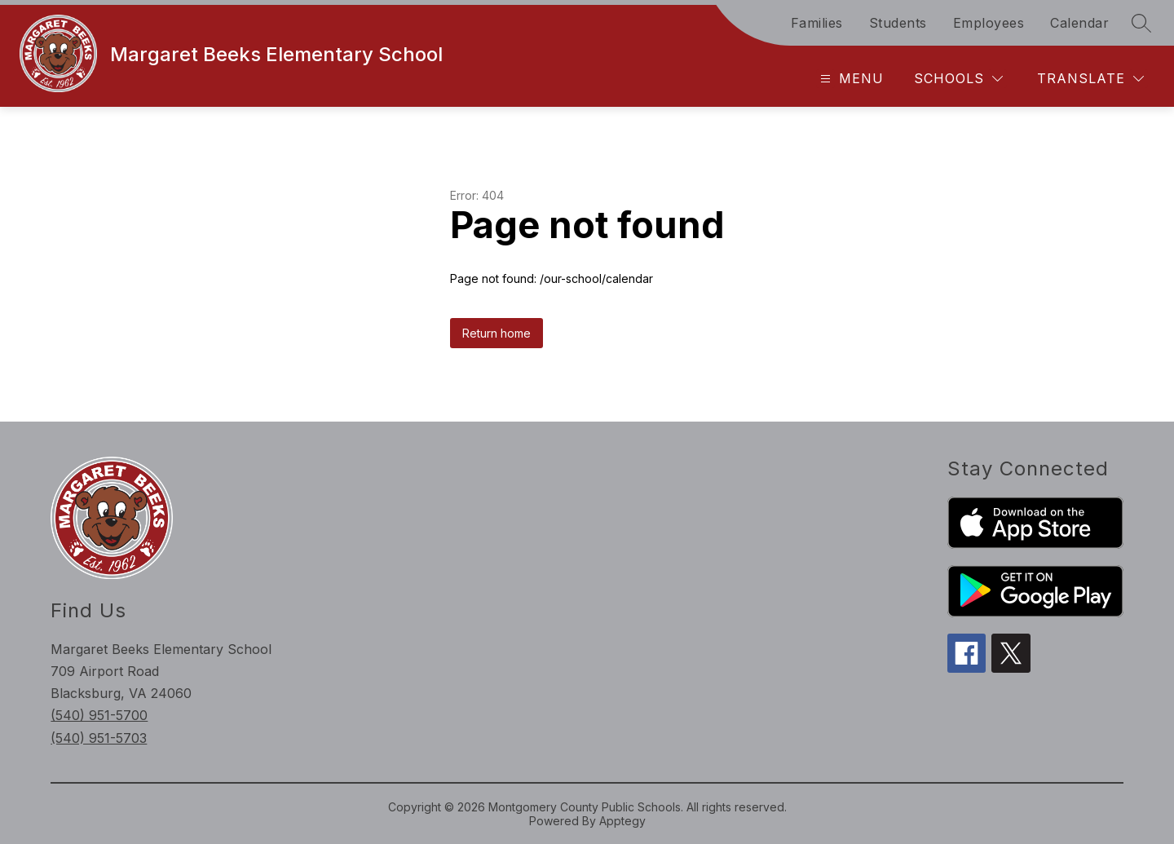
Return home (496, 333)
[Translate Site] (1090, 78)
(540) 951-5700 (99, 715)
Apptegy (622, 821)
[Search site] (1141, 23)
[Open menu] (850, 78)
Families (817, 23)
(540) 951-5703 (99, 738)
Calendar (1079, 23)
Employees (989, 23)
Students (898, 23)
